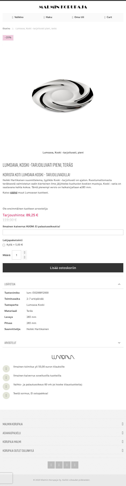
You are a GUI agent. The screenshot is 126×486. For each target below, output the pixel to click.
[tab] (63, 284)
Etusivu (6, 29)
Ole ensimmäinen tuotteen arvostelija (25, 209)
